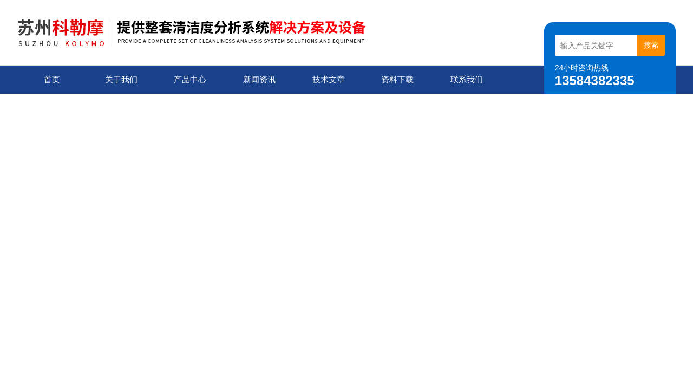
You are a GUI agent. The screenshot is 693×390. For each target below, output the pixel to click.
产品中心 (190, 79)
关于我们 (121, 79)
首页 (52, 79)
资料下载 (397, 79)
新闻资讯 (259, 79)
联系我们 (466, 79)
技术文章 (328, 79)
